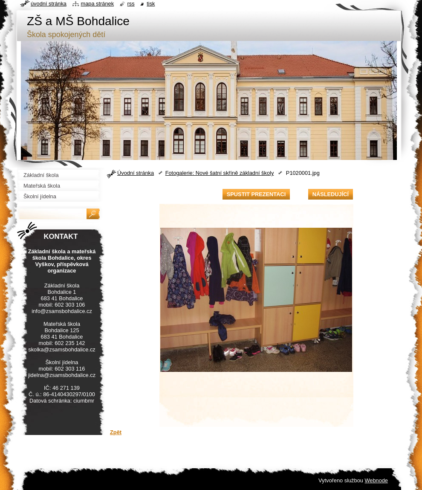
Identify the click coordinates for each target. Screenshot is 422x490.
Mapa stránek (97, 3)
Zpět (115, 432)
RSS (131, 3)
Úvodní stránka (135, 173)
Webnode (376, 480)
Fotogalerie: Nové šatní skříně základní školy (219, 173)
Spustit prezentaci (256, 194)
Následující (330, 194)
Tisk (151, 3)
